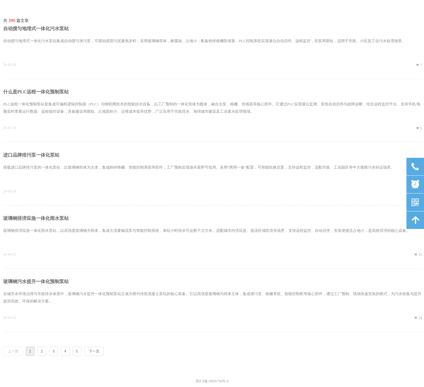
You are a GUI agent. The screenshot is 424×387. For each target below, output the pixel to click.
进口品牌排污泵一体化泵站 (31, 155)
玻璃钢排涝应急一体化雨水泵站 (36, 218)
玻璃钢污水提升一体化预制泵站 (36, 281)
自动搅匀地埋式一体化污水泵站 (36, 28)
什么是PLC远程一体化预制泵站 (36, 91)
